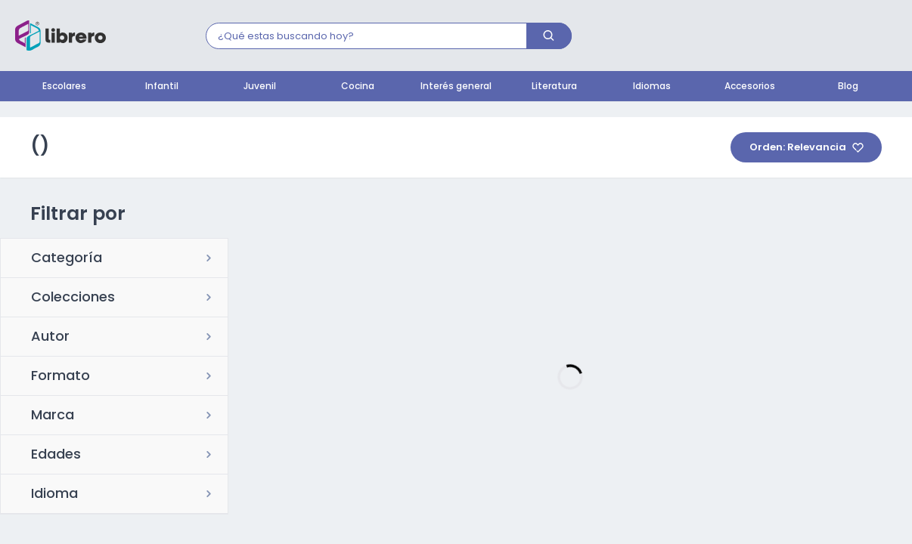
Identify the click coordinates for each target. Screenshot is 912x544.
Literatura (554, 86)
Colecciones (73, 298)
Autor (50, 338)
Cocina (357, 86)
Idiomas (652, 86)
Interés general (456, 86)
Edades (56, 455)
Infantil (161, 86)
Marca (52, 416)
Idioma (54, 495)
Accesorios (749, 86)
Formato (60, 377)
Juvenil (260, 86)
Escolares (64, 86)
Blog (848, 86)
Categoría (66, 259)
